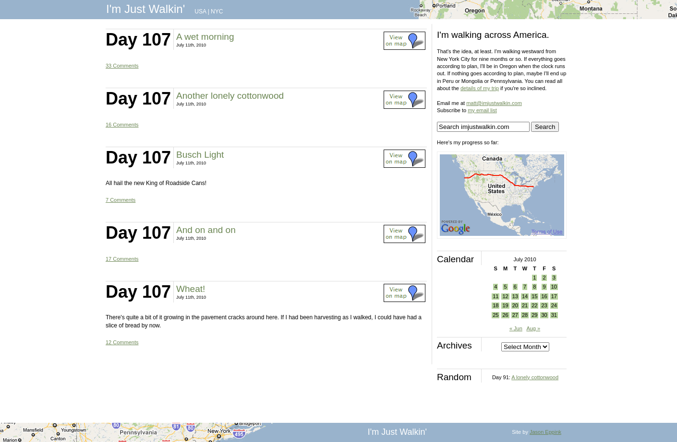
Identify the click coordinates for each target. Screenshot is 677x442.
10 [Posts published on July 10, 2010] (554, 287)
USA (200, 11)
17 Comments (122, 259)
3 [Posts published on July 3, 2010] (554, 277)
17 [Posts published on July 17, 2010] (554, 296)
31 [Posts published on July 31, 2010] (554, 315)
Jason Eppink (545, 432)
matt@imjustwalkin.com (494, 103)
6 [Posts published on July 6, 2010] (515, 287)
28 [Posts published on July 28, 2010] (525, 315)
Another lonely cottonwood (230, 96)
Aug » (533, 328)
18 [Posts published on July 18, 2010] (495, 305)
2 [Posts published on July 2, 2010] (544, 277)
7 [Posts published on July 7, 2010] (524, 287)
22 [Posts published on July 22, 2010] (534, 305)
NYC (217, 11)
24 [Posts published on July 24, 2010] (554, 305)
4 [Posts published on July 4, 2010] (495, 287)
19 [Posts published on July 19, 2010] (505, 305)
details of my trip (479, 88)
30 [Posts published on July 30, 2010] (544, 315)
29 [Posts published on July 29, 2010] (534, 315)
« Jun (515, 328)
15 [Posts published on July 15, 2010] (534, 296)
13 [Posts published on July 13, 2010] (515, 296)
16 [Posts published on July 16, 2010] (544, 296)
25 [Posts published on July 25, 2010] (495, 315)
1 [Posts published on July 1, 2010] (534, 277)
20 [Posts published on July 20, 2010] (515, 305)
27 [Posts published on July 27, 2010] (515, 315)
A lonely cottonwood (534, 377)
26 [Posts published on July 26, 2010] (505, 315)
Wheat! (190, 289)
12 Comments (122, 342)
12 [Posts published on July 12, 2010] (505, 296)
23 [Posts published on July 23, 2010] (544, 305)
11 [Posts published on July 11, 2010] (495, 296)
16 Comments (122, 125)
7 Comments (120, 200)
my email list (482, 110)
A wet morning (205, 37)
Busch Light (200, 155)
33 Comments (122, 66)
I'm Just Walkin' (145, 8)
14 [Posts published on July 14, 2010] (525, 296)
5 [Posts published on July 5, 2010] (505, 287)
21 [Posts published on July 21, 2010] (525, 305)
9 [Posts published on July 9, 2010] (544, 287)
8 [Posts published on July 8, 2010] (534, 287)
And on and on (206, 230)
